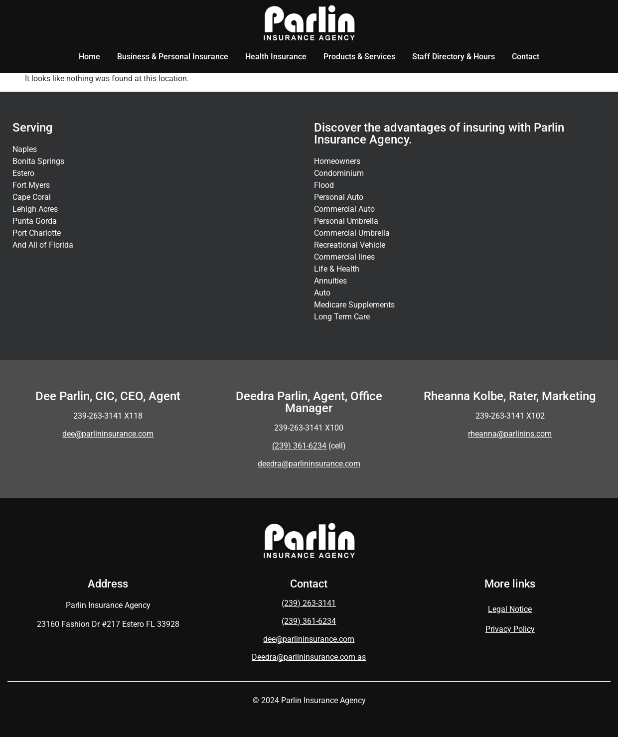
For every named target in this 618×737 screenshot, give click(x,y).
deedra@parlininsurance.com (309, 463)
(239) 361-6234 (309, 621)
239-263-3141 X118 (108, 416)
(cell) (309, 445)
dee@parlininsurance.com (108, 434)
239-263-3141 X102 (510, 416)
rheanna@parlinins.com (510, 434)
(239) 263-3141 (309, 603)
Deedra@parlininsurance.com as (309, 657)
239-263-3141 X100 (308, 428)
